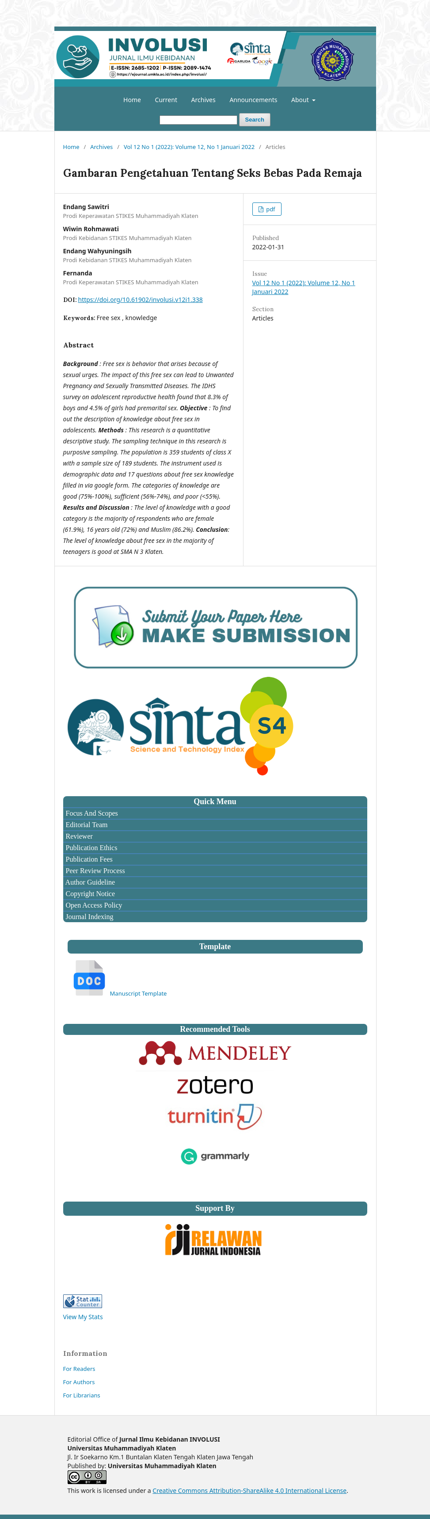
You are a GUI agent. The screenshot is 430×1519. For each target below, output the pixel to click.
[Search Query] (198, 120)
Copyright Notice (89, 893)
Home (132, 99)
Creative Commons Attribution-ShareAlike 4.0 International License (249, 1490)
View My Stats (83, 1317)
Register (335, 7)
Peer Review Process (94, 870)
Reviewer (78, 836)
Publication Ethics (91, 847)
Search (254, 119)
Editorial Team (86, 824)
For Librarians (81, 1395)
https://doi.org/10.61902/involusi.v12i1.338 (140, 299)
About (300, 99)
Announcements (253, 99)
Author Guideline (89, 882)
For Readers (79, 1369)
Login (363, 7)
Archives (203, 99)
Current (166, 99)
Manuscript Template (138, 993)
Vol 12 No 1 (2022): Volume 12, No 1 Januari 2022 (189, 147)
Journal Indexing (89, 916)
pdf (270, 209)
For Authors (79, 1382)
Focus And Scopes (91, 813)
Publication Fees (88, 859)
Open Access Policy (93, 905)
